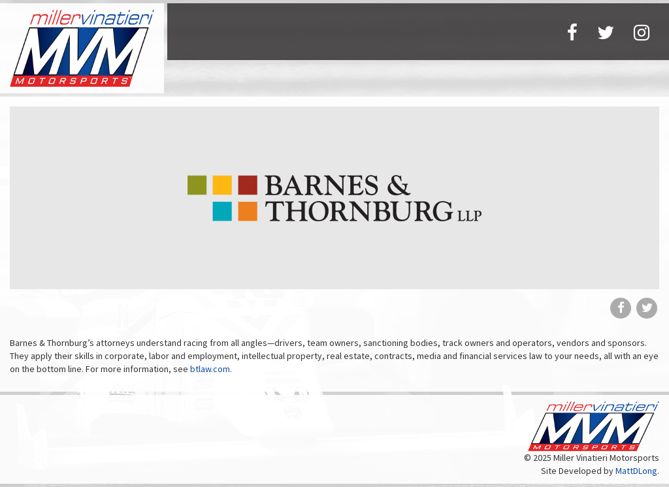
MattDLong (636, 471)
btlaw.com (210, 369)
